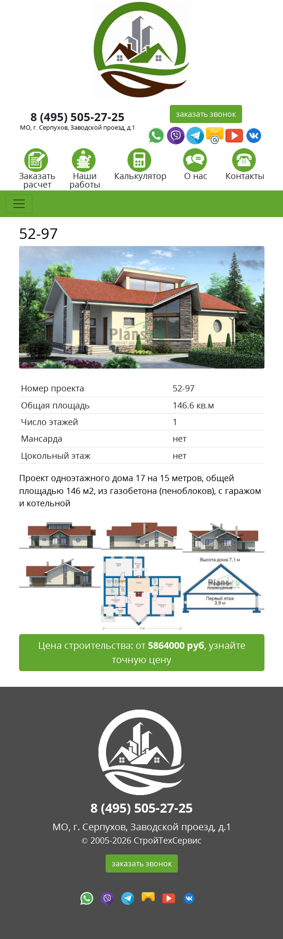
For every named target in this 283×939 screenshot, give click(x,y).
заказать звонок (206, 114)
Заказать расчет (37, 171)
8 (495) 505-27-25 (77, 116)
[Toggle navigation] (19, 203)
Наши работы (84, 171)
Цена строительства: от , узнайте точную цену (141, 652)
